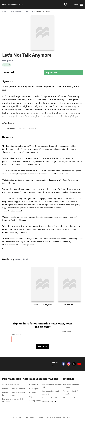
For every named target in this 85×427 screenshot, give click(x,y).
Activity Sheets (35, 400)
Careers (32, 392)
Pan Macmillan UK (50, 398)
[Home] (12, 4)
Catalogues (34, 388)
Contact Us (33, 384)
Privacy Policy (17, 417)
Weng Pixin (29, 11)
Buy (30, 396)
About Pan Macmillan (10, 384)
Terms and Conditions (34, 417)
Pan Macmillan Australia (52, 385)
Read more (9, 123)
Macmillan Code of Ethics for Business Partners (13, 393)
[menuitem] (15, 379)
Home (4, 11)
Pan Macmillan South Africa (50, 392)
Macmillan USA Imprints (72, 398)
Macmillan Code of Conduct (13, 388)
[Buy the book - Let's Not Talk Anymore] (61, 72)
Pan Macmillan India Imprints (71, 385)
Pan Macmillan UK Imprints (70, 392)
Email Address (17, 334)
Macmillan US (49, 402)
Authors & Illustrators (16, 11)
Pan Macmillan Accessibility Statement (13, 400)
